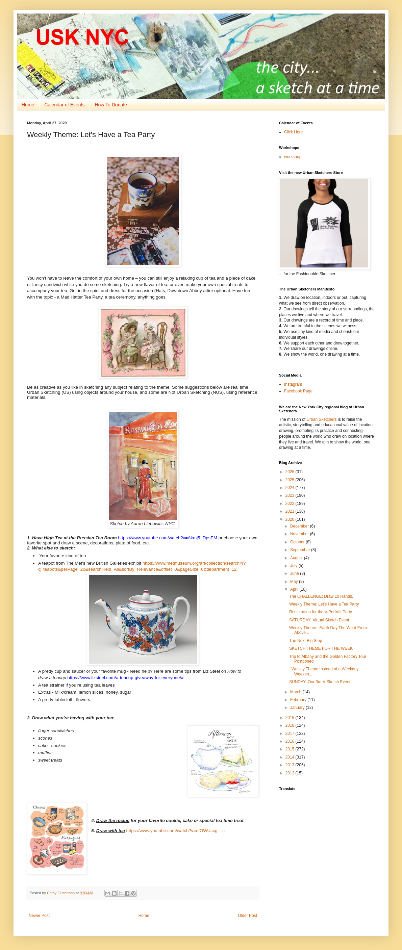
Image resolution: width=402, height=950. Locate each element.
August (297, 558)
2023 (290, 495)
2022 (290, 503)
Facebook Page (298, 391)
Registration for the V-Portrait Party (320, 612)
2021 (290, 511)
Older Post (247, 915)
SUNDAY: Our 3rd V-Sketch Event (319, 681)
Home (28, 104)
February (298, 699)
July (294, 565)
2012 (290, 773)
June (295, 573)
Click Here (293, 132)
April (294, 589)
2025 (290, 480)
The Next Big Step (305, 640)
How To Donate (111, 104)
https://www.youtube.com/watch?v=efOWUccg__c (175, 830)
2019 (290, 717)
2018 (290, 725)
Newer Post (39, 915)
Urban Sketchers (321, 419)
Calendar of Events (64, 104)
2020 (290, 519)
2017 (290, 733)
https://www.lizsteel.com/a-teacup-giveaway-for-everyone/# (126, 677)
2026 (290, 471)
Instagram (293, 384)
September (300, 549)
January (298, 707)
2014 (290, 757)
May (294, 581)
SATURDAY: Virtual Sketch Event (319, 620)
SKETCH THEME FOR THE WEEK (321, 648)
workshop (292, 156)
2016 (290, 741)
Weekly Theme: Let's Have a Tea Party (324, 604)
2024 (290, 487)
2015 (290, 749)
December (300, 526)
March (296, 692)
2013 (290, 765)
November (300, 534)
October (298, 542)
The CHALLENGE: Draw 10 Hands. (321, 596)
